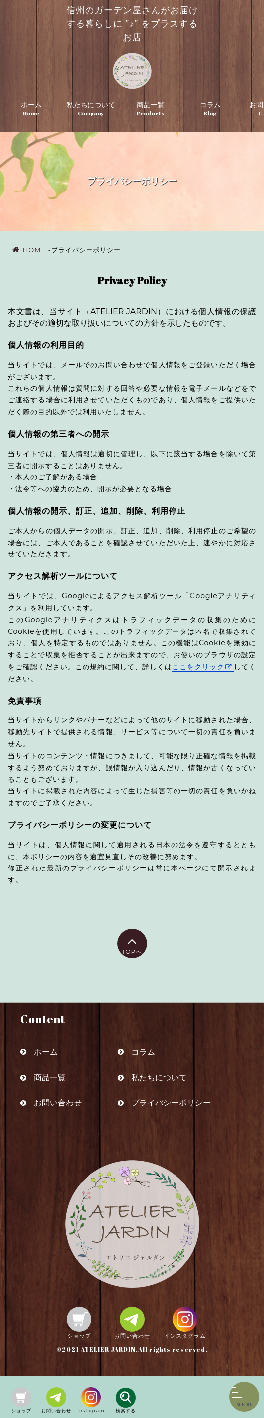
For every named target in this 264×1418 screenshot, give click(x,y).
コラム (210, 104)
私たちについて (91, 104)
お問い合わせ (58, 1102)
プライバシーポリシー (171, 1102)
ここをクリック (198, 666)
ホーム (31, 104)
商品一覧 (151, 104)
